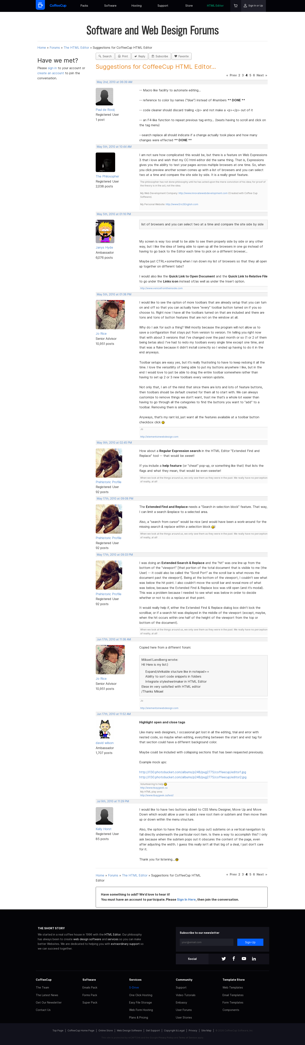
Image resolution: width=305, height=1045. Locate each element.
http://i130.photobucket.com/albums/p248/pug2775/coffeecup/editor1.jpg (192, 772)
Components (231, 1009)
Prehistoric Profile (108, 482)
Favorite (181, 56)
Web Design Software (129, 1030)
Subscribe (160, 56)
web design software (87, 939)
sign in (53, 68)
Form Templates (233, 1002)
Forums (55, 47)
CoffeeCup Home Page (80, 1030)
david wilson (105, 743)
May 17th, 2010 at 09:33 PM (115, 554)
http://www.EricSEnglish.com (182, 204)
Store (189, 5)
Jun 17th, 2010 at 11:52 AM (114, 714)
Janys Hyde (104, 247)
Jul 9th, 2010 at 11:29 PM (113, 801)
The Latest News (47, 995)
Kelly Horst (103, 829)
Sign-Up (250, 942)
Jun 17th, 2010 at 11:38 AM (114, 639)
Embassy (181, 1002)
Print (123, 56)
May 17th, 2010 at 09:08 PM (115, 498)
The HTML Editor (76, 47)
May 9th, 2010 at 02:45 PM (114, 442)
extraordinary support (125, 943)
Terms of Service (188, 1037)
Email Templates (233, 995)
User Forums (184, 1009)
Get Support (153, 1030)
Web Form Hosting (141, 1009)
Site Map (206, 1030)
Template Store (234, 979)
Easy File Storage (140, 1002)
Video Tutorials (185, 995)
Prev (233, 75)
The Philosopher (107, 176)
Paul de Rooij (105, 110)
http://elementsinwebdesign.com (159, 436)
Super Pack (89, 1002)
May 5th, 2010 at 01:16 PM (114, 214)
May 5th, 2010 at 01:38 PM (114, 294)
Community (184, 979)
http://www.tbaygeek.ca (153, 787)
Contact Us (43, 1009)
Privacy (193, 1030)
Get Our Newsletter (49, 1002)
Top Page (58, 1030)
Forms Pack (89, 995)
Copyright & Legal (174, 1030)
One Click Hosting (140, 995)
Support (163, 5)
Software (110, 5)
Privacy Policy (166, 1037)
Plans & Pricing (138, 1017)
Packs (84, 5)
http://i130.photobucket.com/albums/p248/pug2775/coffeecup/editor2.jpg (192, 777)
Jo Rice (101, 333)
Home (41, 47)
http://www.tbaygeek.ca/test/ (157, 795)
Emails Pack (89, 987)
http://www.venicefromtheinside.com (161, 288)
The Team (42, 987)
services (113, 939)
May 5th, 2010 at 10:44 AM (114, 146)
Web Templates (233, 987)
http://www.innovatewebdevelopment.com (203, 193)
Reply (139, 56)
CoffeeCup (44, 979)
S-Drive (134, 987)
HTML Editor (215, 5)
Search (105, 56)
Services (135, 979)
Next (260, 75)
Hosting (136, 5)
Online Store (105, 1030)
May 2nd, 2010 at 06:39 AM (114, 82)
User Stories (184, 1017)
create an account (50, 73)
